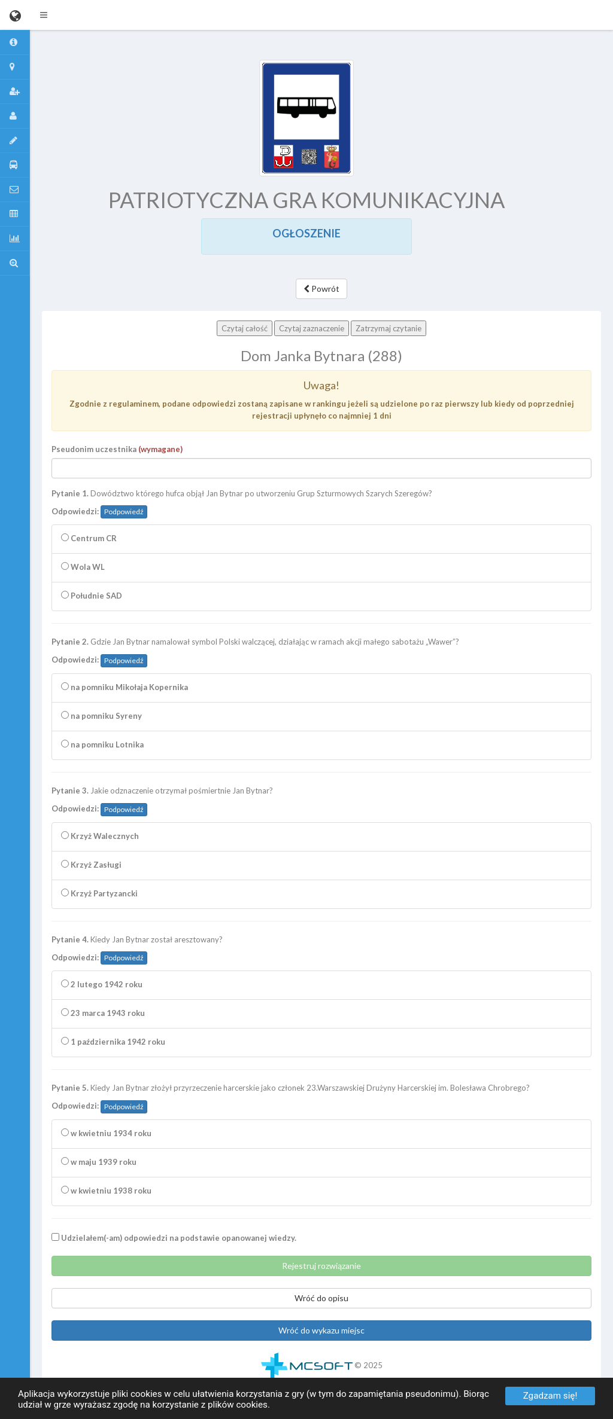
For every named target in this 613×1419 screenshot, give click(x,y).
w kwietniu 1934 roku (106, 1133)
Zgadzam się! (550, 1395)
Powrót (321, 288)
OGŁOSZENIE (306, 233)
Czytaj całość (244, 328)
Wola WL (83, 567)
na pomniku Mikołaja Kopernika (124, 687)
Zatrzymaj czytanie (388, 328)
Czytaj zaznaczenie (311, 328)
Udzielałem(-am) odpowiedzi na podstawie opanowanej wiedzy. (173, 1238)
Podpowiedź (124, 511)
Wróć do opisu (321, 1298)
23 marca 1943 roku (103, 1013)
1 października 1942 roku (113, 1041)
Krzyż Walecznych (100, 836)
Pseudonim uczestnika (117, 449)
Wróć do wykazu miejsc (321, 1330)
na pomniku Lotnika (102, 744)
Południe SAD (91, 595)
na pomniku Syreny (101, 716)
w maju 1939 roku (98, 1162)
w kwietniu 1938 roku (106, 1190)
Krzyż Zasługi (91, 864)
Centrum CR (89, 538)
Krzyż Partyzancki (99, 893)
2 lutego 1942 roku (101, 984)
